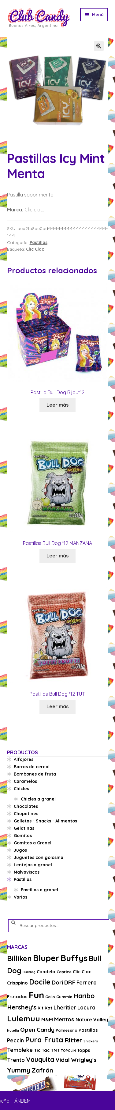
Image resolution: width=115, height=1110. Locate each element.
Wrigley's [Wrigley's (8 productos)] (84, 1059)
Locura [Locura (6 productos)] (86, 1007)
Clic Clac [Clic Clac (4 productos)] (82, 971)
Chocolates (26, 806)
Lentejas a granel (33, 865)
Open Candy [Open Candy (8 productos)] (37, 1029)
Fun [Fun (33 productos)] (36, 994)
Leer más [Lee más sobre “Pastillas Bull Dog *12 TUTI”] (57, 706)
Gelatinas (24, 828)
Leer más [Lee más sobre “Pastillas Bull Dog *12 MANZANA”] (57, 556)
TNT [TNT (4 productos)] (55, 1050)
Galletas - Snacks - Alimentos (45, 821)
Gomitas (23, 835)
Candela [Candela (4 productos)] (46, 971)
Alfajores (23, 759)
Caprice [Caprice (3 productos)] (64, 971)
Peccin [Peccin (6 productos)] (15, 1040)
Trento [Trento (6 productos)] (16, 1060)
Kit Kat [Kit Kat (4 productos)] (45, 1008)
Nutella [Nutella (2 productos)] (13, 1030)
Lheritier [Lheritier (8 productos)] (65, 1007)
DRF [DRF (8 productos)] (69, 982)
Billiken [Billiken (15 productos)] (19, 958)
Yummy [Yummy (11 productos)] (18, 1070)
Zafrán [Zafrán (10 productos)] (42, 1070)
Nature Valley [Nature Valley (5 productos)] (92, 1019)
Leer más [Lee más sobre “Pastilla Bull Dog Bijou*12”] (57, 405)
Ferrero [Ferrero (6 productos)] (86, 982)
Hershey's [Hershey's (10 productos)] (21, 1007)
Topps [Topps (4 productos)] (83, 1050)
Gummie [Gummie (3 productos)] (64, 996)
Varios (20, 897)
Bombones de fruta (35, 774)
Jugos (20, 850)
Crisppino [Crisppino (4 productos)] (17, 983)
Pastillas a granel (39, 890)
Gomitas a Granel (32, 843)
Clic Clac (35, 249)
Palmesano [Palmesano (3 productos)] (66, 1030)
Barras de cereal (32, 766)
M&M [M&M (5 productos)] (47, 1019)
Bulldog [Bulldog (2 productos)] (29, 972)
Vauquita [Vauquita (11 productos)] (40, 1059)
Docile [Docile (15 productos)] (39, 981)
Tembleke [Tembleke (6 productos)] (20, 1050)
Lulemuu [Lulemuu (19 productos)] (23, 1018)
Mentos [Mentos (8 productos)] (64, 1019)
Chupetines (26, 813)
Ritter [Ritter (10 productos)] (73, 1040)
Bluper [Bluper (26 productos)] (46, 958)
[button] (99, 46)
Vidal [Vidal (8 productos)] (62, 1059)
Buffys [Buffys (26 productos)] (74, 958)
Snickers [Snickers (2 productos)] (90, 1041)
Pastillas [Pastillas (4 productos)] (88, 1030)
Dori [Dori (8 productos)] (57, 982)
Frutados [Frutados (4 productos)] (17, 996)
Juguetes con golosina (38, 857)
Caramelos (25, 781)
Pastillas (38, 242)
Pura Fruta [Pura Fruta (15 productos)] (44, 1039)
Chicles (21, 788)
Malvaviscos (26, 872)
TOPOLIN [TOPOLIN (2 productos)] (68, 1050)
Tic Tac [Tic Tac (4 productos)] (42, 1050)
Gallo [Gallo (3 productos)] (50, 996)
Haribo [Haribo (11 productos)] (84, 996)
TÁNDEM (21, 1101)
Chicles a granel (38, 799)
